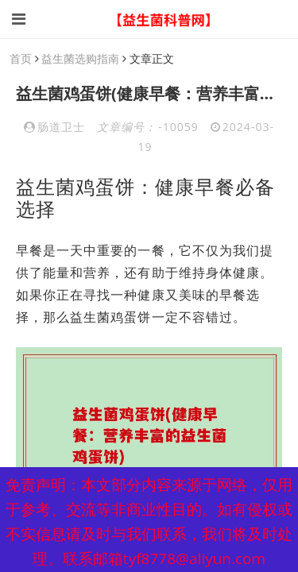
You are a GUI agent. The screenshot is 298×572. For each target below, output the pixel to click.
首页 (21, 58)
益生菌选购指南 (80, 58)
